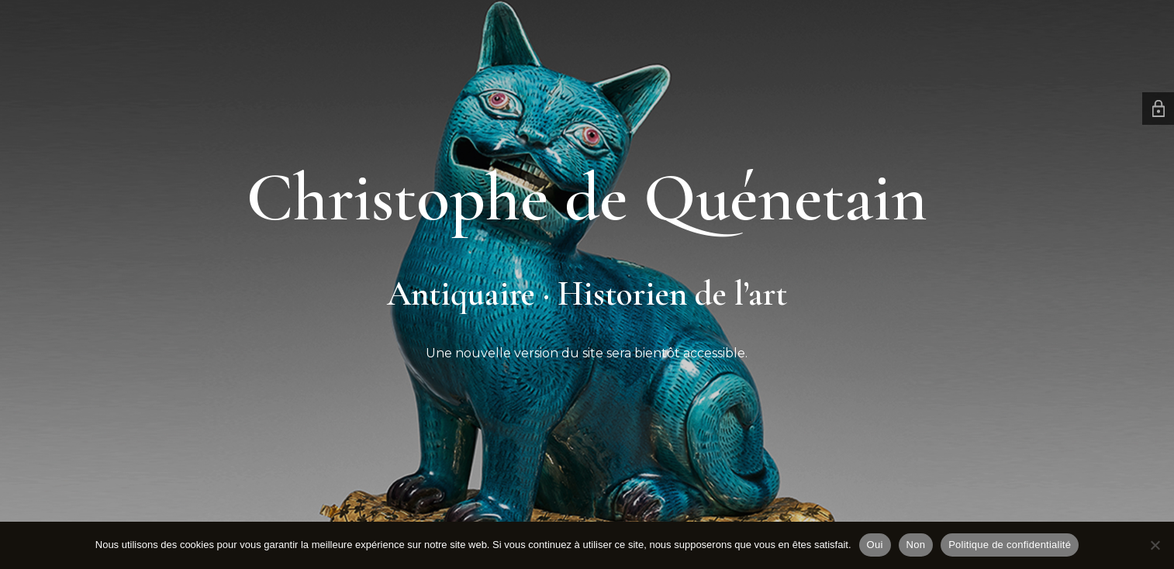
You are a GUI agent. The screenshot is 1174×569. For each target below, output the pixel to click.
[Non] (1154, 545)
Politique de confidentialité (1009, 544)
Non (916, 544)
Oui (875, 544)
